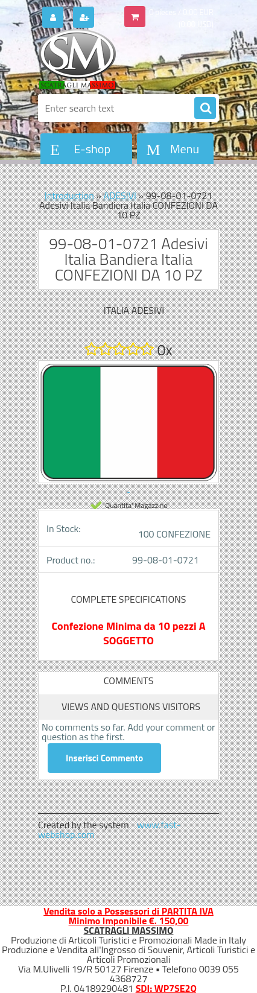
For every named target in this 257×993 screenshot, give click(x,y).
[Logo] (121, 59)
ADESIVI (119, 195)
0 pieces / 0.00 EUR (181, 12)
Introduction (69, 195)
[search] (205, 108)
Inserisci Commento (104, 758)
